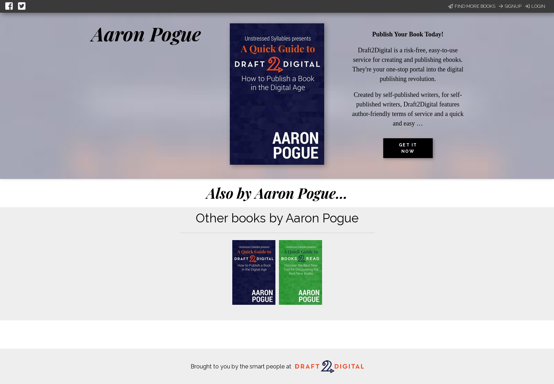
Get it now (408, 148)
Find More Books (471, 6)
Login (535, 6)
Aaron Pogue (146, 33)
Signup (510, 6)
